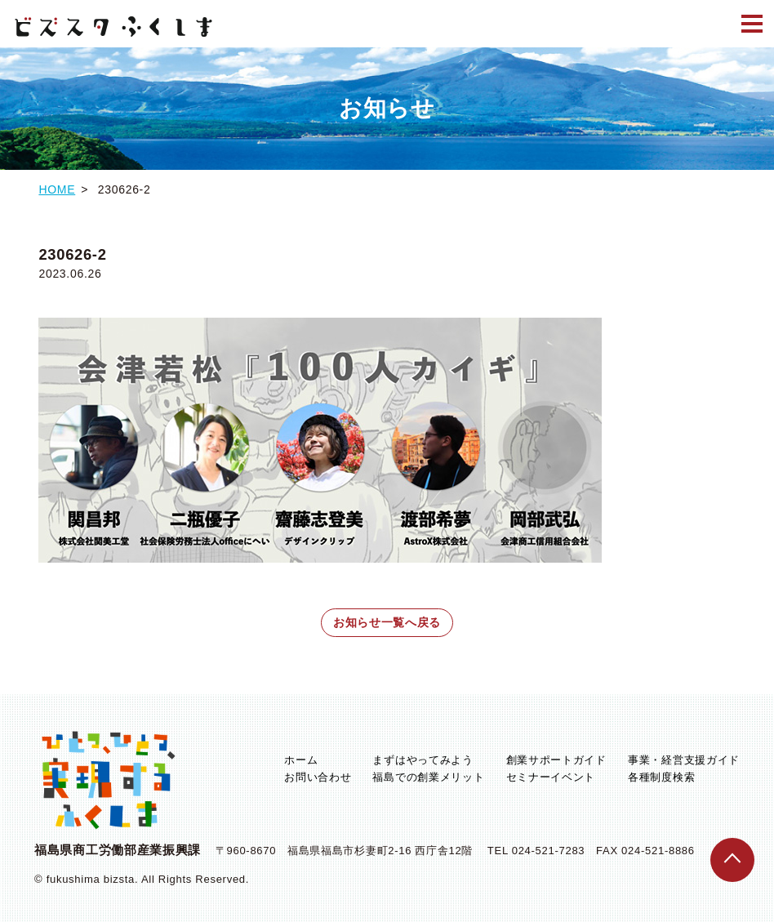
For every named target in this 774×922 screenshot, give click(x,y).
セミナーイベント (551, 777)
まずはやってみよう (422, 760)
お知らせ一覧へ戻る (387, 622)
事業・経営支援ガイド (684, 760)
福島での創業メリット (428, 777)
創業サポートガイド (556, 760)
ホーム (301, 760)
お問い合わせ (317, 777)
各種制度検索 (661, 777)
